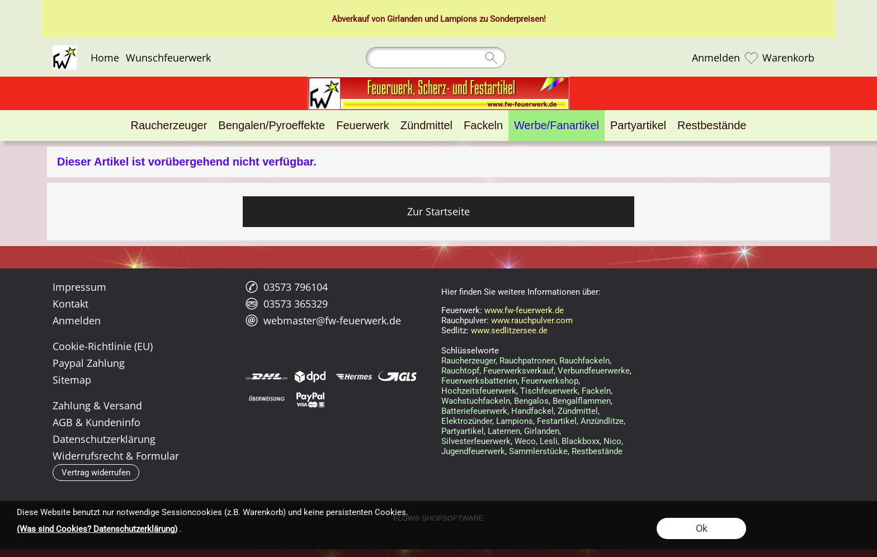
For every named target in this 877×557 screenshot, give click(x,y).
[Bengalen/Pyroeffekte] (272, 125)
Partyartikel (462, 431)
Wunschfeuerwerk (168, 57)
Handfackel (532, 411)
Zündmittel (578, 411)
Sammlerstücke (538, 451)
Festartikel (557, 421)
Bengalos (531, 401)
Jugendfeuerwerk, (474, 451)
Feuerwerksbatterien (479, 381)
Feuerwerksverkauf (518, 371)
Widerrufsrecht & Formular (116, 455)
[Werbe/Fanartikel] (556, 125)
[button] (96, 472)
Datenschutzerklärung (104, 439)
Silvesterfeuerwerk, (476, 441)
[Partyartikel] (638, 125)
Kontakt (70, 303)
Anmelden (716, 57)
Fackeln (596, 391)
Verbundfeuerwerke (594, 371)
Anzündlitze (602, 421)
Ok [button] (702, 528)
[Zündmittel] (426, 125)
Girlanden (404, 19)
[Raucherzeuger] (169, 125)
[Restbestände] (712, 125)
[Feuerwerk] (362, 125)
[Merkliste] (751, 57)
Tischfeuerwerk (549, 391)
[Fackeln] (483, 125)
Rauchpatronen (527, 361)
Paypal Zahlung (89, 363)
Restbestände (597, 451)
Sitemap (72, 379)
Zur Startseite (438, 211)
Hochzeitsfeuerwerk (478, 391)
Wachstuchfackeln (475, 401)
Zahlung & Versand (97, 405)
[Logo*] (65, 49)
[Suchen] (436, 57)
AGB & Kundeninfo (96, 422)
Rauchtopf (460, 371)
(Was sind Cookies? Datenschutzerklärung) (97, 529)
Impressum (79, 287)
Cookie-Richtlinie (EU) (103, 346)
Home (105, 57)
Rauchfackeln (584, 361)
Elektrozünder (466, 421)
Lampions (458, 19)
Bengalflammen (582, 401)
